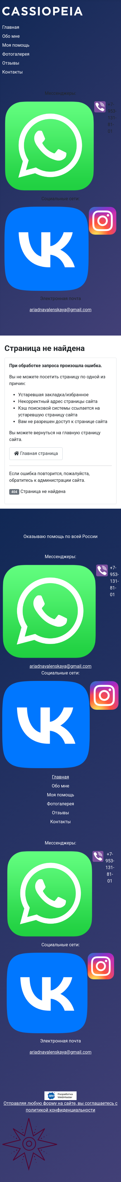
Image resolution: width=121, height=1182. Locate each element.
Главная (10, 27)
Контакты (12, 72)
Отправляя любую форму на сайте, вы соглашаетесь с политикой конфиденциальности (61, 1107)
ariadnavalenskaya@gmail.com (60, 309)
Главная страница (36, 453)
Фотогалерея (15, 54)
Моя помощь (15, 45)
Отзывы (10, 63)
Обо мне (11, 36)
